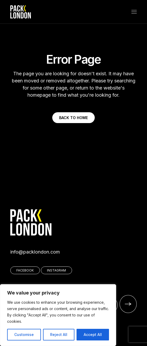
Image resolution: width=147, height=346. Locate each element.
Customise (24, 334)
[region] (58, 315)
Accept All (93, 334)
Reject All (58, 334)
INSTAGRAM (56, 270)
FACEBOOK (25, 270)
